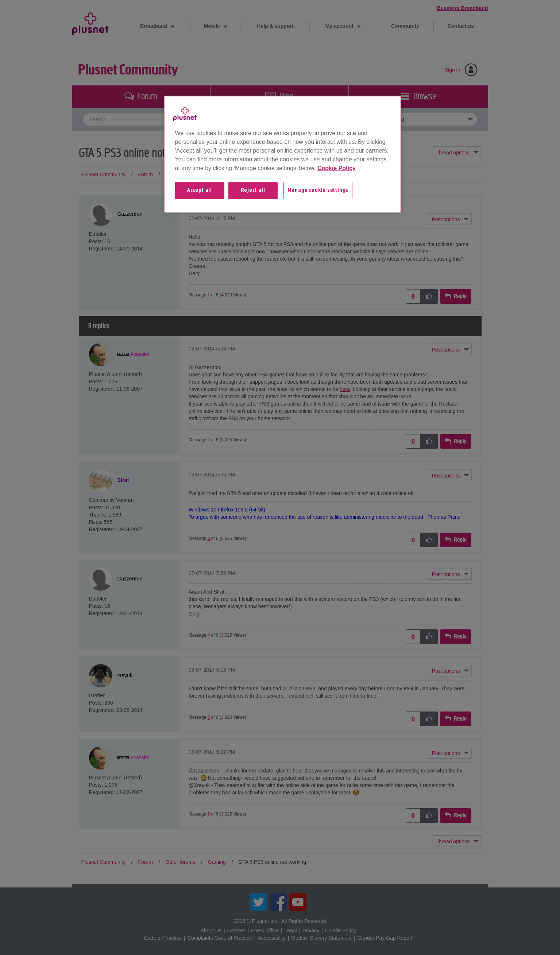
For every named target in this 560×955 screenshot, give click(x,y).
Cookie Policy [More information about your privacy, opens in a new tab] (336, 168)
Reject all (253, 190)
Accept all (199, 190)
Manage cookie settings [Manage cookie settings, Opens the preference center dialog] (318, 190)
